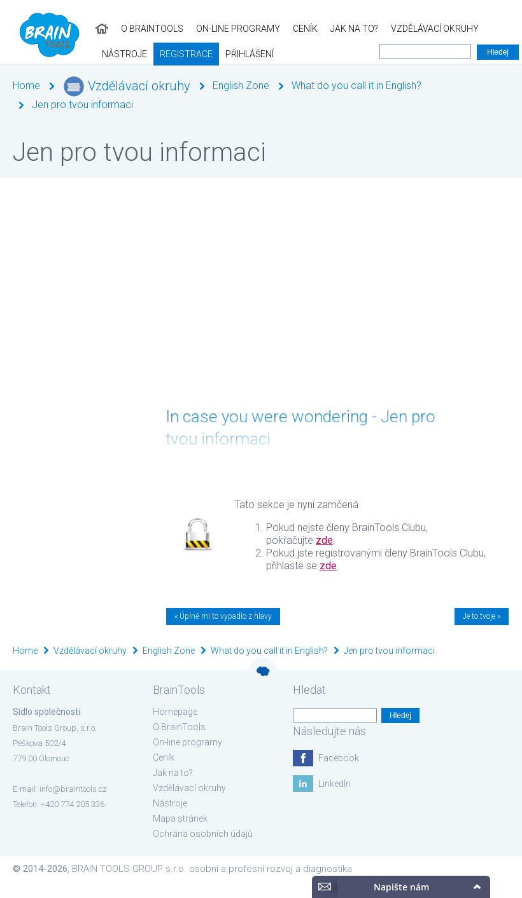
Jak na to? (259, 29)
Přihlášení (30, 54)
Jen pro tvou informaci (82, 105)
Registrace (480, 29)
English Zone (241, 85)
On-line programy (143, 29)
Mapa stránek (180, 818)
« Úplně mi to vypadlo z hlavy (223, 616)
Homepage (175, 712)
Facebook (338, 758)
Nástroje (418, 29)
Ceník (209, 29)
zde (324, 540)
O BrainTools (56, 29)
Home (26, 85)
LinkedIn (334, 783)
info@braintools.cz (73, 789)
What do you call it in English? (356, 85)
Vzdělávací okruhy (339, 29)
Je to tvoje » (481, 616)
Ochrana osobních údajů (203, 834)
